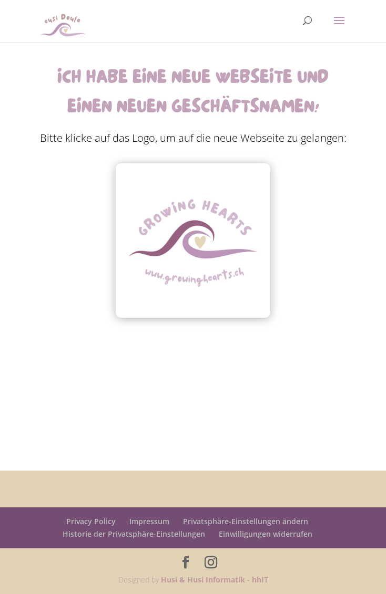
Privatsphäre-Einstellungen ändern (245, 521)
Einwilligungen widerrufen (265, 534)
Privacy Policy (91, 521)
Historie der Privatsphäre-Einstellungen (134, 534)
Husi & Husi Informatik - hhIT (214, 580)
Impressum (149, 521)
